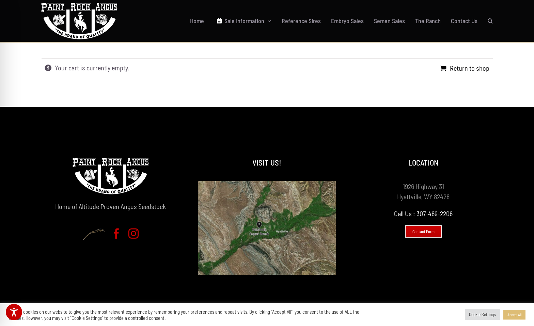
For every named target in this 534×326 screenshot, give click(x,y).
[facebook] (116, 233)
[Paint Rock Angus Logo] (79, 6)
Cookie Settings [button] (482, 314)
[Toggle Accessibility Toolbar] (14, 312)
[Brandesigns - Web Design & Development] (94, 234)
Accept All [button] (514, 314)
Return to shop (469, 68)
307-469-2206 (435, 213)
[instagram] (133, 233)
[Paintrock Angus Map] (267, 185)
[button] (490, 20)
